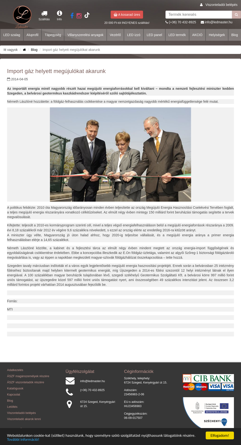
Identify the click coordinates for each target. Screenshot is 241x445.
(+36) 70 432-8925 (182, 22)
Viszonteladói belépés (221, 5)
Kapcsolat (13, 394)
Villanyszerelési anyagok (85, 35)
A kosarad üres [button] (127, 14)
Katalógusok (15, 388)
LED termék (177, 35)
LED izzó (133, 35)
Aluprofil (33, 35)
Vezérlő (115, 35)
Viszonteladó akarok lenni (24, 419)
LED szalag (11, 35)
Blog (234, 35)
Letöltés (12, 406)
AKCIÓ (197, 35)
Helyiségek (217, 35)
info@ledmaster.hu (218, 22)
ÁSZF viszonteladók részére (25, 382)
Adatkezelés (15, 370)
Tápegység (53, 35)
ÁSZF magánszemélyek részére (28, 376)
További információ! (23, 439)
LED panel (154, 35)
